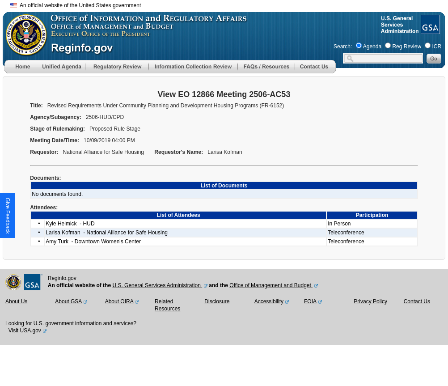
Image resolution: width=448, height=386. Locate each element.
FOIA (310, 301)
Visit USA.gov (24, 330)
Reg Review (406, 46)
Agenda (372, 46)
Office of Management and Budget (271, 285)
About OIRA (119, 301)
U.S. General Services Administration (157, 285)
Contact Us (417, 301)
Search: (343, 46)
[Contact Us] (315, 71)
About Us (16, 301)
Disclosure (216, 301)
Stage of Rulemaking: (58, 129)
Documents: (46, 178)
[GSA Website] (429, 30)
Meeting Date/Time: (55, 140)
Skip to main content (229, 4)
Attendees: (44, 207)
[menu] (60, 66)
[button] (60, 66)
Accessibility (268, 301)
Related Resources (167, 305)
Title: (37, 105)
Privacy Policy (370, 301)
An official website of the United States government (75, 5)
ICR (436, 46)
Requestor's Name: (179, 152)
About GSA (68, 301)
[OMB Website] (23, 51)
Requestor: (45, 152)
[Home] (20, 71)
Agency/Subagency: (56, 117)
